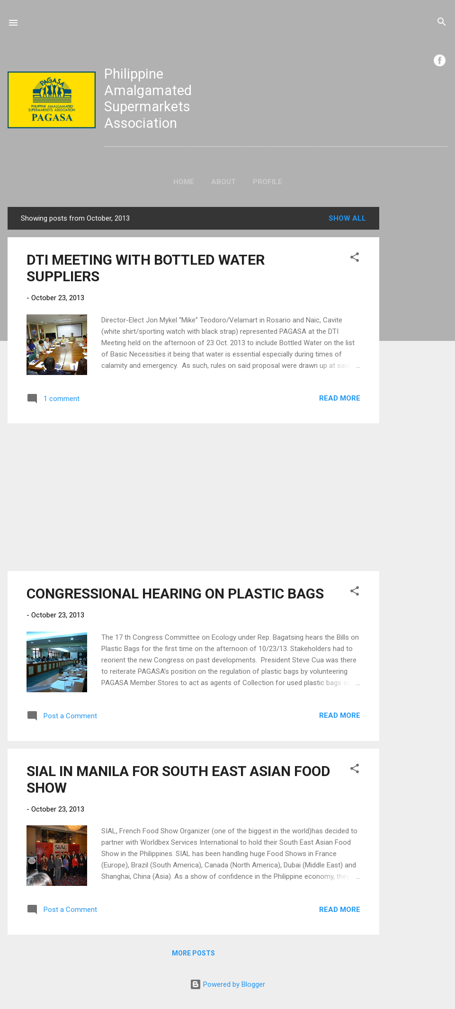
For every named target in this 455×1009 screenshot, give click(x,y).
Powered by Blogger (227, 984)
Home (183, 182)
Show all (347, 218)
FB (440, 60)
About (223, 182)
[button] (354, 258)
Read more (339, 398)
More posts (193, 953)
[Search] (441, 23)
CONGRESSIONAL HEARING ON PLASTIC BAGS (175, 593)
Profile (267, 182)
